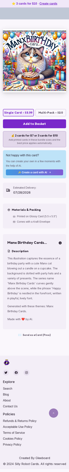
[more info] (60, 242)
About (7, 400)
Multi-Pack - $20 (50, 112)
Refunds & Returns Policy (19, 420)
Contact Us (10, 406)
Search (7, 388)
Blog (6, 394)
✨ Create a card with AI (34, 172)
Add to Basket (34, 124)
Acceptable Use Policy (17, 426)
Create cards (48, 3)
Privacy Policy (12, 444)
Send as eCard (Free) (34, 335)
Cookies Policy (12, 438)
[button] (34, 60)
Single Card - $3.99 (18, 112)
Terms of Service (14, 432)
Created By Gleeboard (34, 458)
